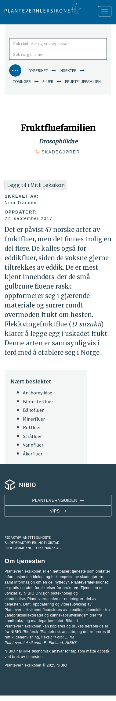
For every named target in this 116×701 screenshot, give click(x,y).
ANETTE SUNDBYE (37, 537)
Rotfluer (32, 427)
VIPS (58, 511)
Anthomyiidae (37, 393)
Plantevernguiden (58, 500)
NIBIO (61, 665)
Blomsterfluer (38, 401)
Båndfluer (33, 410)
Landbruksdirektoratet (24, 615)
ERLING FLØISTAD (46, 542)
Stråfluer (32, 436)
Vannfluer (33, 445)
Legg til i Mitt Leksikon (36, 185)
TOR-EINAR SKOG (47, 547)
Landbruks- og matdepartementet (34, 621)
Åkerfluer (32, 454)
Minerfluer (34, 419)
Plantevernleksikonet (23, 643)
